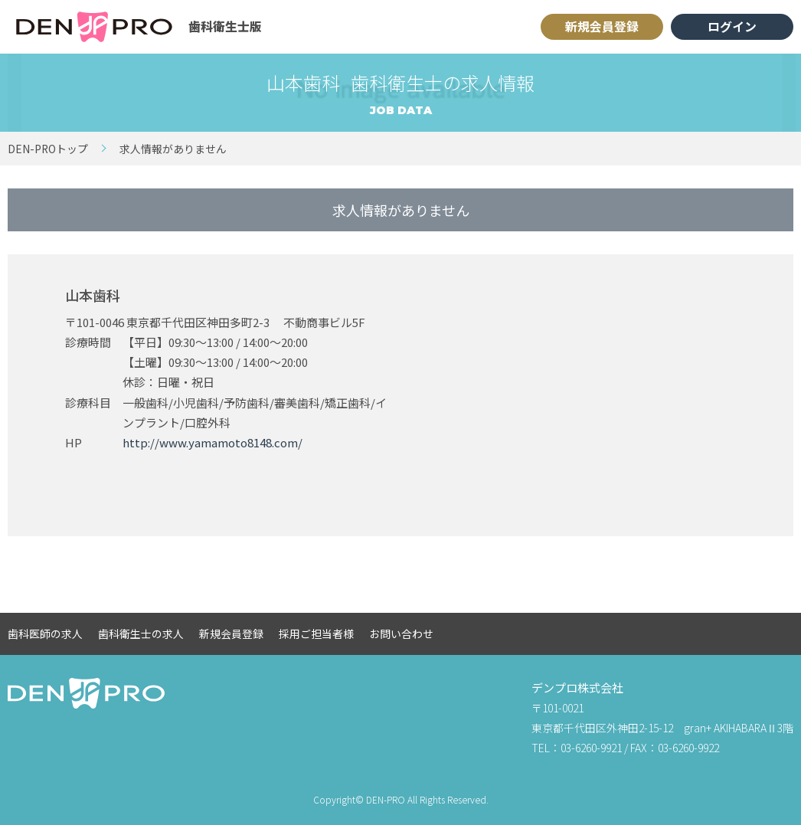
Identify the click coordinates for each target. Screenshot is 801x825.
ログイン (732, 26)
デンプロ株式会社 (577, 687)
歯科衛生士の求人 (141, 633)
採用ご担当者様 (316, 633)
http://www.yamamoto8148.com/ (212, 442)
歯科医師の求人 (45, 633)
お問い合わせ (401, 633)
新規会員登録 (602, 26)
